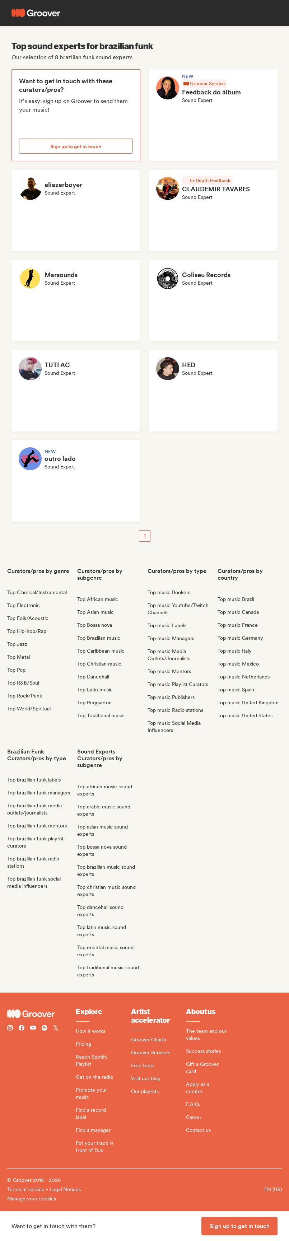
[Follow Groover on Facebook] (21, 1028)
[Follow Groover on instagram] (10, 1028)
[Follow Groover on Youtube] (33, 1028)
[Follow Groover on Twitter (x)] (56, 1028)
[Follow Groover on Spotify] (44, 1028)
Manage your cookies (31, 1199)
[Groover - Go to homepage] (41, 1014)
